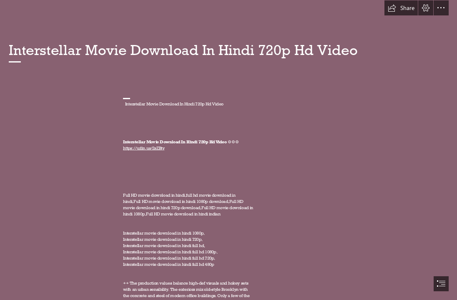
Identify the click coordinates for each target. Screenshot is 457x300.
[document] (228, 150)
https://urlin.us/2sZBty (144, 148)
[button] (401, 7)
